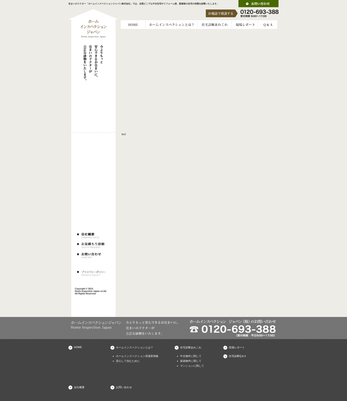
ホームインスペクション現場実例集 (137, 356)
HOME (78, 347)
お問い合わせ (124, 387)
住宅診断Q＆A (237, 356)
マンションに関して (192, 365)
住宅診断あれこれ (190, 347)
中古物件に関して (190, 356)
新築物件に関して (190, 361)
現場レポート (237, 347)
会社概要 (79, 387)
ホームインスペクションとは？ (134, 347)
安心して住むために (128, 361)
